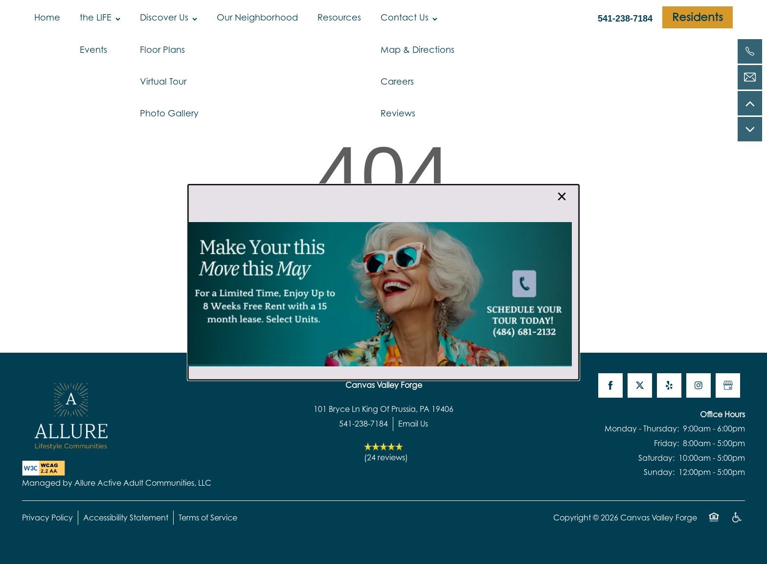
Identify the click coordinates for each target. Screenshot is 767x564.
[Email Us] (750, 77)
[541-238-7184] (750, 51)
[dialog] (383, 282)
